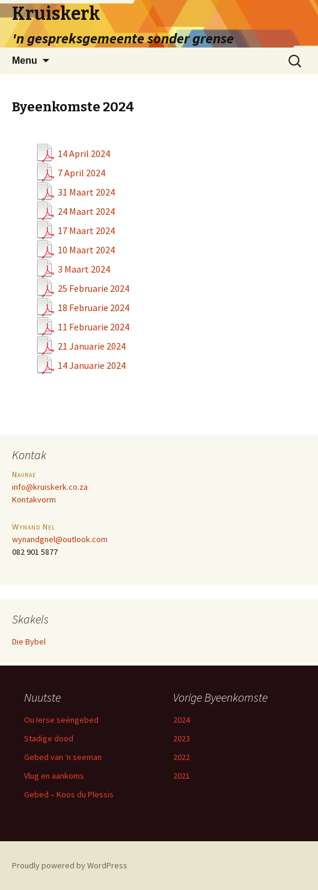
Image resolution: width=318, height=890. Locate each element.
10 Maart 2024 (86, 250)
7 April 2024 (81, 173)
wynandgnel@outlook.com (60, 539)
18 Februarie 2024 (93, 307)
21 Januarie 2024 (92, 346)
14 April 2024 (84, 153)
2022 (181, 757)
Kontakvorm (34, 499)
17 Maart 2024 (86, 230)
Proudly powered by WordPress (69, 865)
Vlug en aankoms (54, 775)
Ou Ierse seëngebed (61, 719)
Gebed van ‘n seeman (63, 757)
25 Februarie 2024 (93, 288)
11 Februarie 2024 (93, 327)
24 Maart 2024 (86, 211)
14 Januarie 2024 (92, 365)
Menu (24, 60)
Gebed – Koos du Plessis (69, 794)
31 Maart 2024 (86, 192)
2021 (181, 775)
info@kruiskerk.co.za (50, 486)
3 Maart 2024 (84, 269)
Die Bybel (29, 641)
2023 (181, 738)
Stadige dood (48, 738)
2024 (181, 719)
